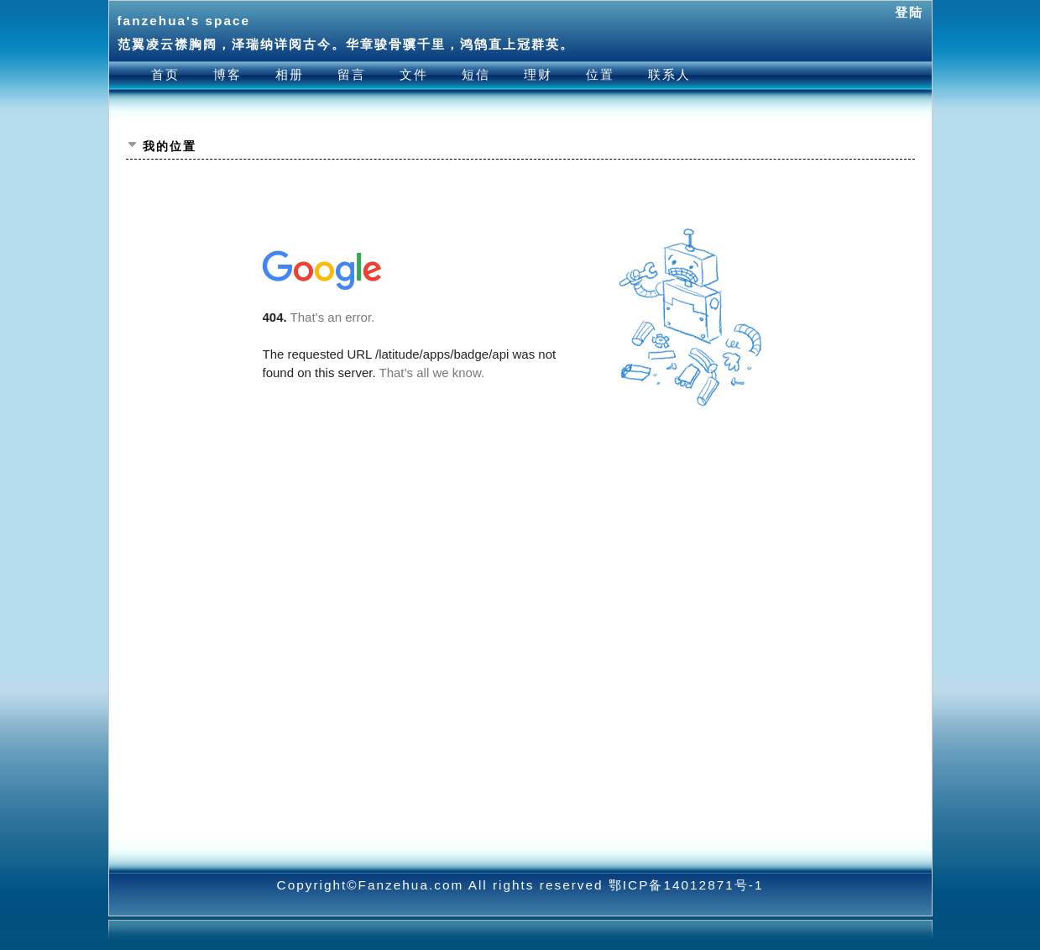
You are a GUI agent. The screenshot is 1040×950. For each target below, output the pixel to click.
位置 (600, 74)
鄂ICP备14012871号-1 (686, 885)
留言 (351, 74)
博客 (227, 74)
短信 (476, 74)
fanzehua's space (184, 20)
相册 (289, 74)
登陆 (909, 12)
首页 (165, 74)
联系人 (669, 74)
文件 (414, 74)
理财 (538, 74)
